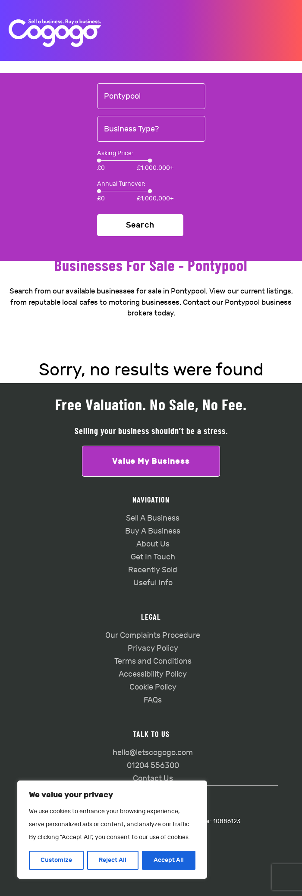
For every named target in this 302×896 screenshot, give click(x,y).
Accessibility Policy (153, 674)
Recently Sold (152, 569)
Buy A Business (152, 531)
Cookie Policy (152, 687)
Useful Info (153, 582)
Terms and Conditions (153, 661)
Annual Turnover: (121, 183)
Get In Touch (153, 557)
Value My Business (151, 461)
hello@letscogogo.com (153, 752)
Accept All (169, 860)
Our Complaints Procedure (152, 635)
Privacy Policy (153, 648)
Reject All (112, 860)
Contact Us (153, 778)
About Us (153, 544)
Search (140, 225)
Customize (56, 860)
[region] (112, 829)
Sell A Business (152, 518)
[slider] (99, 160)
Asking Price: (115, 153)
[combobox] (151, 96)
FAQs (153, 700)
